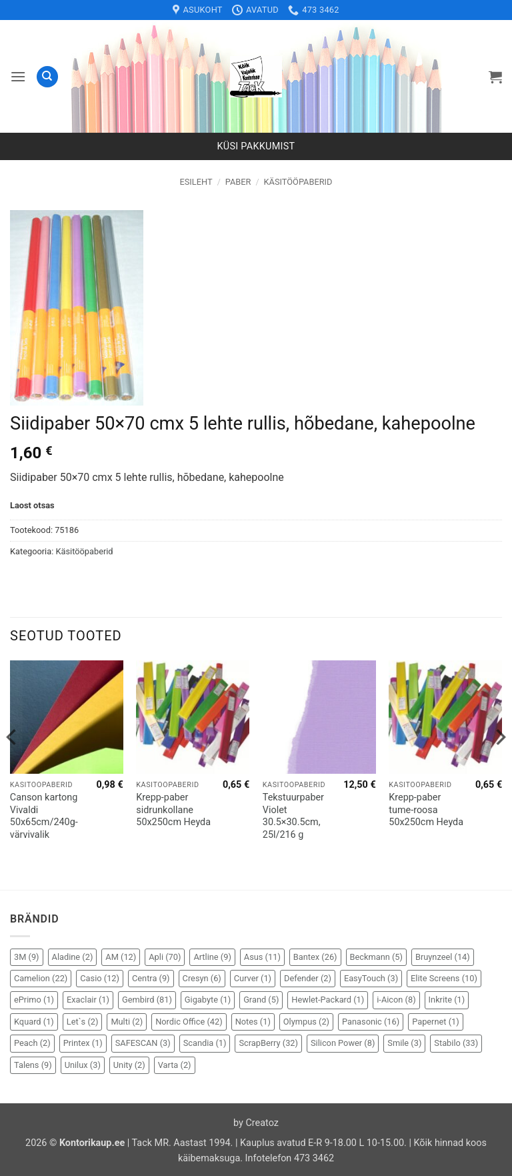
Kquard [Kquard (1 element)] (34, 1022)
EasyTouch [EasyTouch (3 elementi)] (371, 978)
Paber (238, 182)
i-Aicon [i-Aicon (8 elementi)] (396, 1000)
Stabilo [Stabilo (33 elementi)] (456, 1043)
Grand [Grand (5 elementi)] (261, 1000)
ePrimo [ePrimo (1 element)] (34, 1000)
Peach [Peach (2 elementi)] (32, 1043)
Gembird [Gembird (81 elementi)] (147, 1000)
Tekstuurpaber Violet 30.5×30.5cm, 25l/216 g (293, 816)
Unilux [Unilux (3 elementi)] (83, 1065)
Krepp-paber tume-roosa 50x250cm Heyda (426, 810)
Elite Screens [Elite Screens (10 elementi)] (444, 978)
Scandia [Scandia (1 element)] (205, 1043)
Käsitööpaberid (298, 182)
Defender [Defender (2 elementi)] (307, 978)
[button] (18, 76)
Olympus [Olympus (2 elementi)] (306, 1022)
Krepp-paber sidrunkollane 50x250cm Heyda (173, 810)
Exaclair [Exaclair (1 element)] (88, 1000)
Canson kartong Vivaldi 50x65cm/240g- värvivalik (44, 816)
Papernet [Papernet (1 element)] (435, 1022)
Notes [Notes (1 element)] (253, 1022)
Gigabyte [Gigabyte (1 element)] (208, 1000)
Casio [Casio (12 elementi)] (99, 978)
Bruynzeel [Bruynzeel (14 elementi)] (442, 957)
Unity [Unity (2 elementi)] (129, 1065)
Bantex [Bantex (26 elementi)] (315, 957)
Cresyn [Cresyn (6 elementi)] (202, 978)
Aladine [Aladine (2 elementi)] (72, 957)
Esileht (196, 182)
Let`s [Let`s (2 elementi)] (83, 1022)
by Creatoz (256, 1123)
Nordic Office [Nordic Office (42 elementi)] (188, 1022)
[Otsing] (47, 77)
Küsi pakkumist (256, 146)
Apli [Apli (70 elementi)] (165, 957)
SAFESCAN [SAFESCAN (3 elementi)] (143, 1043)
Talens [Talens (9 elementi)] (33, 1065)
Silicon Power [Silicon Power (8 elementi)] (343, 1043)
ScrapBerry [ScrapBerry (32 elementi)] (268, 1043)
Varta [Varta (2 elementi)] (174, 1065)
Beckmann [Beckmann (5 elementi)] (376, 957)
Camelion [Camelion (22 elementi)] (40, 978)
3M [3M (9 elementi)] (26, 957)
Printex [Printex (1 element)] (83, 1043)
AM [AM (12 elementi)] (120, 957)
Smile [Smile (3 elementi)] (404, 1043)
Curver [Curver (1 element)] (252, 978)
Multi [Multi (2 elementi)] (127, 1022)
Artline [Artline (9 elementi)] (212, 957)
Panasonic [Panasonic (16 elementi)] (370, 1022)
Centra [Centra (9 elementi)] (151, 978)
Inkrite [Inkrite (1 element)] (447, 1000)
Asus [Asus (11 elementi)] (262, 957)
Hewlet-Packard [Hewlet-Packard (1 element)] (327, 1000)
